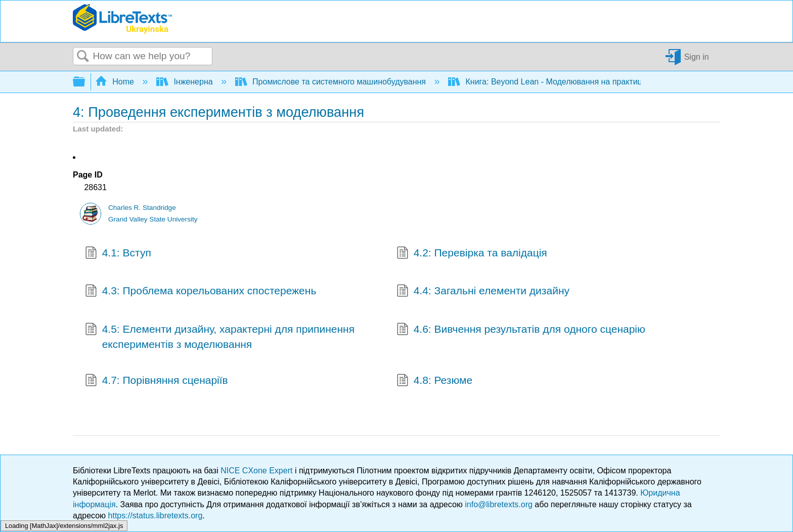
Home (116, 81)
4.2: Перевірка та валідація (471, 253)
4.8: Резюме (434, 381)
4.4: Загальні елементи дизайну (482, 291)
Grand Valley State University (153, 219)
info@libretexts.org (499, 504)
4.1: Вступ (118, 253)
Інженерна (185, 81)
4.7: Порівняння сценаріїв (156, 381)
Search (83, 56)
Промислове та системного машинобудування (331, 81)
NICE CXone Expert (258, 470)
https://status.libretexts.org (155, 515)
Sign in (696, 56)
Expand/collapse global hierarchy (85, 82)
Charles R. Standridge (142, 207)
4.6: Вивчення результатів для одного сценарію (520, 330)
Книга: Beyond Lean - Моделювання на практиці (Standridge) (570, 81)
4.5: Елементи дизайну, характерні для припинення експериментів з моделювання (220, 336)
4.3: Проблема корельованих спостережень (200, 291)
